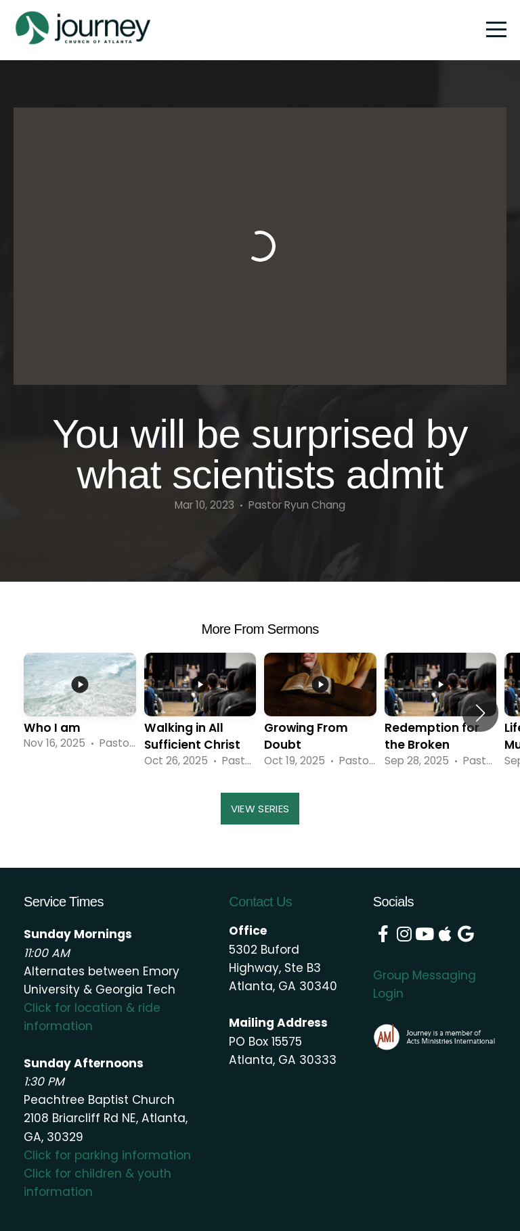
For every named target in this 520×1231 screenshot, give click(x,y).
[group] (80, 704)
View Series (260, 809)
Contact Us (260, 901)
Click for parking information (107, 1155)
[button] (480, 713)
